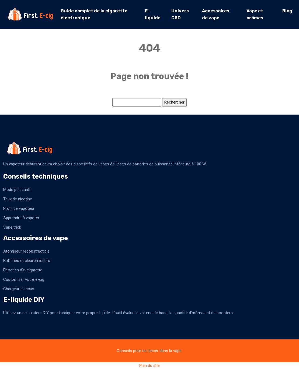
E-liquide (153, 14)
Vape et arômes (254, 14)
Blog (287, 10)
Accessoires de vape (215, 14)
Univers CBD (180, 14)
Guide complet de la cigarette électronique (94, 14)
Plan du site (149, 365)
